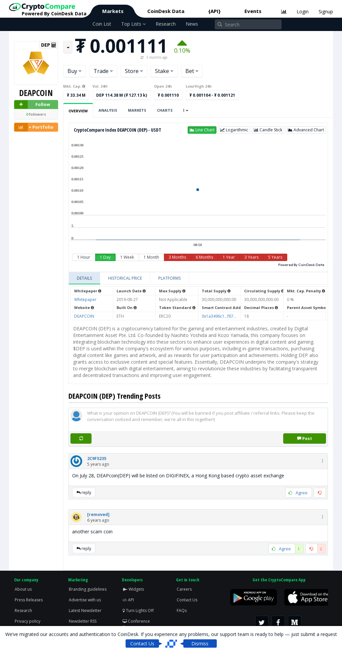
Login (303, 11)
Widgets (133, 589)
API (128, 600)
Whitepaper (85, 299)
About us (23, 589)
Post (304, 438)
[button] (202, 130)
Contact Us (187, 600)
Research (166, 24)
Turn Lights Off (138, 610)
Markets (113, 11)
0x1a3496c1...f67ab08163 (226, 316)
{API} (214, 11)
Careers (184, 589)
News (192, 24)
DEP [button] (48, 45)
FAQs (182, 610)
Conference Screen (136, 624)
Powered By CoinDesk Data (301, 264)
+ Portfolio (33, 127)
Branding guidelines (88, 589)
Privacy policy (27, 621)
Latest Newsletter (85, 610)
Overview (78, 110)
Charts (165, 110)
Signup (326, 11)
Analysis (108, 110)
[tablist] (198, 278)
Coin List (102, 24)
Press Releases (29, 600)
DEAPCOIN (84, 316)
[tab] (84, 278)
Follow (32, 104)
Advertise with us (85, 600)
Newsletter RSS (83, 621)
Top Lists (133, 24)
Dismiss (199, 643)
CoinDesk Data (165, 11)
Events (253, 11)
